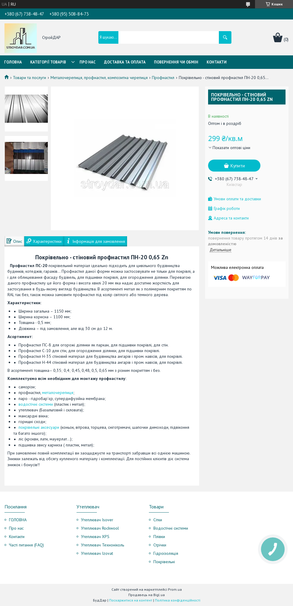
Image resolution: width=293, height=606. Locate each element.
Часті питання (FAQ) (26, 545)
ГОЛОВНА (18, 519)
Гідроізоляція (165, 553)
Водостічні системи (170, 528)
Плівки (159, 536)
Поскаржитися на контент (130, 600)
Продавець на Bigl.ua (146, 595)
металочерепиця (57, 392)
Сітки (157, 519)
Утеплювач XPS (95, 536)
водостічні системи (36, 404)
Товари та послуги (29, 77)
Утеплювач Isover (97, 519)
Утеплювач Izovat (97, 553)
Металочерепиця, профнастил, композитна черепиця (99, 77)
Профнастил (163, 77)
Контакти (217, 62)
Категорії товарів (48, 62)
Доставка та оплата (125, 62)
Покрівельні (164, 561)
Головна (13, 62)
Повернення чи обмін (176, 62)
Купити (237, 166)
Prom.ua (175, 589)
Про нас (88, 62)
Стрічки (159, 545)
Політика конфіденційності (177, 600)
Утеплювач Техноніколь (102, 545)
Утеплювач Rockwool (100, 528)
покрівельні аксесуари (39, 427)
